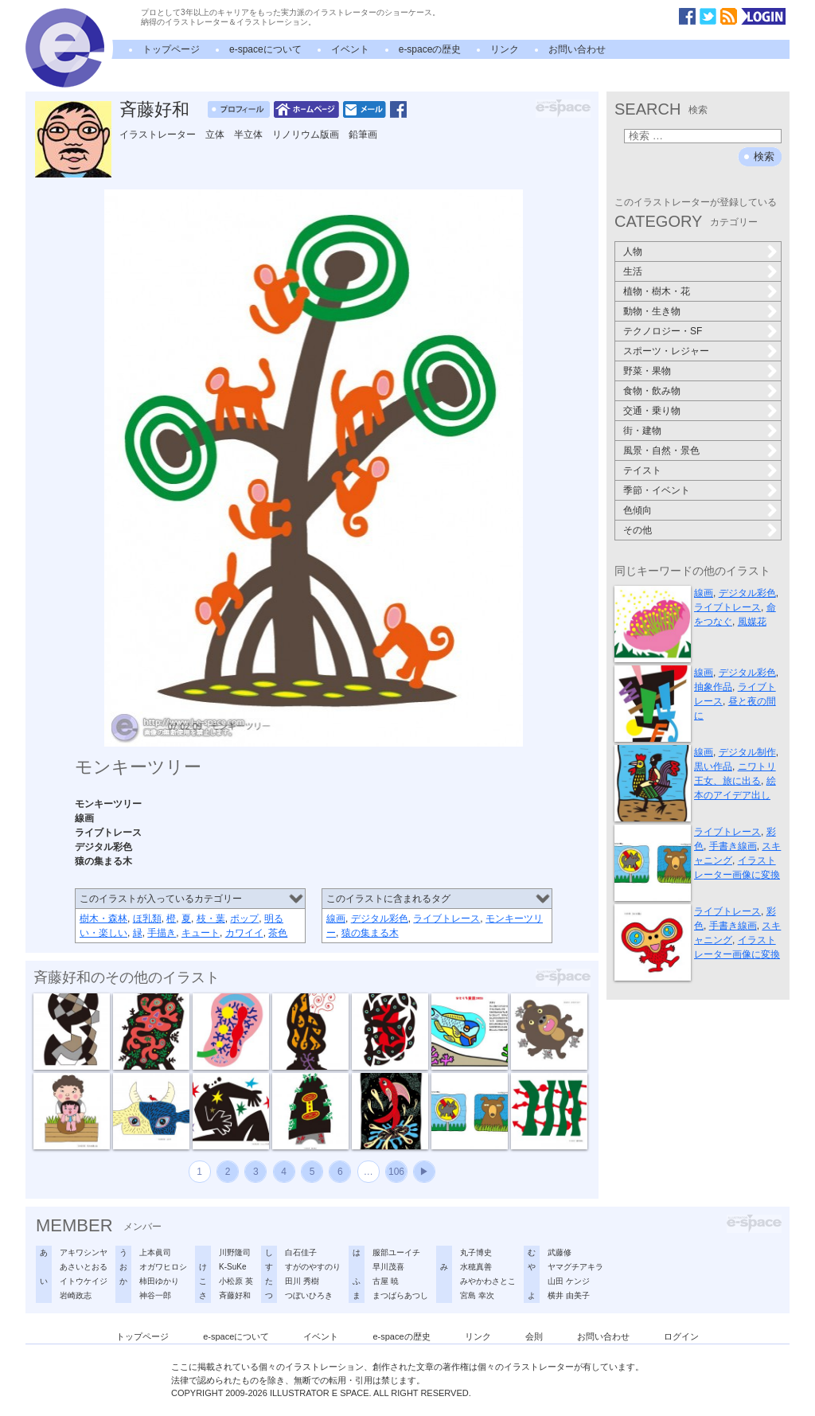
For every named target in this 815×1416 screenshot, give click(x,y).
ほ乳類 (147, 918)
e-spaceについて (265, 49)
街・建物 (642, 430)
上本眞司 (155, 1252)
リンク (504, 49)
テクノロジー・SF (662, 331)
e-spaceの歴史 (430, 49)
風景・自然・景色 (661, 450)
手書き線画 (733, 846)
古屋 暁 (385, 1281)
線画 (335, 918)
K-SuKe (232, 1266)
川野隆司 (235, 1252)
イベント (350, 49)
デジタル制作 (747, 752)
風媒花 (752, 621)
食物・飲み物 (651, 390)
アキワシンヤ (83, 1252)
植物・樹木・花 (656, 291)
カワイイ (244, 932)
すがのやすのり (313, 1266)
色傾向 (637, 510)
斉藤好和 (154, 109)
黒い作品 (713, 766)
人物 (632, 251)
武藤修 (559, 1252)
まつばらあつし (400, 1295)
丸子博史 (476, 1252)
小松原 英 (236, 1281)
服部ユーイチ (396, 1252)
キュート (200, 932)
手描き (161, 932)
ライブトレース (446, 918)
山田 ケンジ (569, 1281)
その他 (637, 530)
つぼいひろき (309, 1295)
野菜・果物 (647, 370)
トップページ (171, 49)
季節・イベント (656, 490)
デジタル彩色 (379, 918)
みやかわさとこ (488, 1281)
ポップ (244, 918)
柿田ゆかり (159, 1281)
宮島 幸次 (477, 1295)
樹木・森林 (103, 918)
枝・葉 (211, 918)
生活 (632, 271)
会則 (534, 1336)
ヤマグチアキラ (575, 1266)
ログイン (681, 1336)
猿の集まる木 (370, 932)
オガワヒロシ (163, 1266)
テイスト (642, 470)
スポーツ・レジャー (666, 351)
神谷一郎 (155, 1295)
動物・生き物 (651, 311)
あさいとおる (83, 1266)
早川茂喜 (388, 1266)
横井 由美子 (569, 1295)
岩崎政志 (76, 1295)
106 (396, 1171)
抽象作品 (713, 686)
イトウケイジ (83, 1281)
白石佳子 (301, 1252)
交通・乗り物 (651, 410)
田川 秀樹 (302, 1281)
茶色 (277, 932)
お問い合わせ (577, 49)
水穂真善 (476, 1266)
